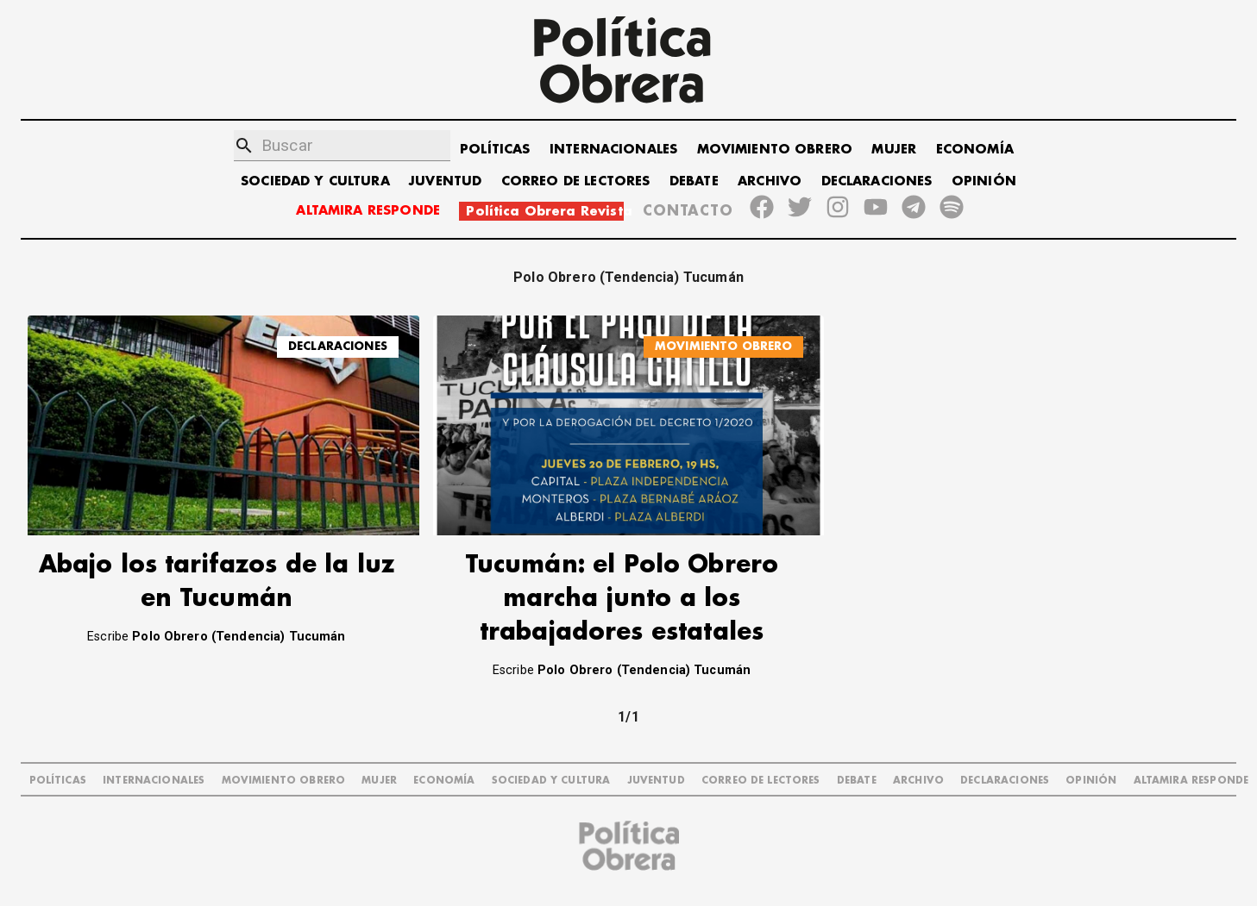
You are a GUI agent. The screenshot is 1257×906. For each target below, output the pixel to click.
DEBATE (694, 181)
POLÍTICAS (495, 149)
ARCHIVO (769, 181)
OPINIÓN (984, 181)
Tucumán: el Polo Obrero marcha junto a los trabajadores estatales (621, 598)
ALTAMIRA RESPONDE (368, 210)
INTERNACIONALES (613, 149)
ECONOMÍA (975, 149)
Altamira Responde (1191, 780)
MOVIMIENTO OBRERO (775, 149)
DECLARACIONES (877, 181)
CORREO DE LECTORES (575, 181)
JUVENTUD (445, 181)
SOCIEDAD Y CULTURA (315, 181)
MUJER (893, 149)
